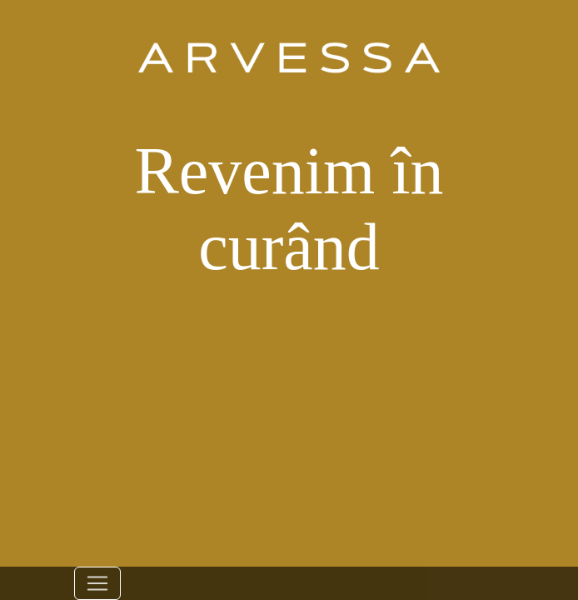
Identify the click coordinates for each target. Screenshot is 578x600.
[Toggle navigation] (97, 583)
